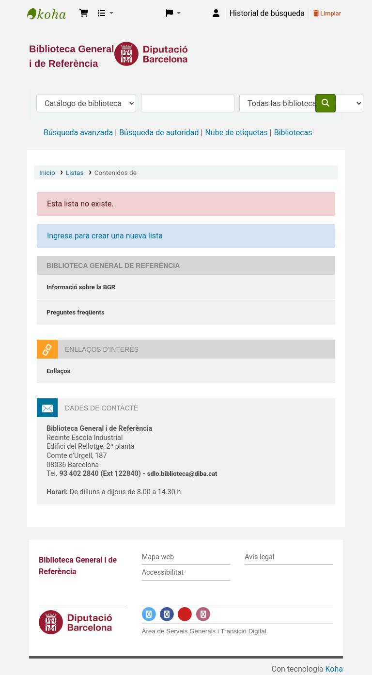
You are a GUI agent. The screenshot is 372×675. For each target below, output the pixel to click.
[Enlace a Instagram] (203, 614)
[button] (84, 13)
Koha (334, 669)
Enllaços (58, 371)
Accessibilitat (163, 572)
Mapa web (158, 557)
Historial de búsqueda (267, 13)
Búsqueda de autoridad (159, 132)
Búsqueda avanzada (78, 132)
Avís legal (259, 557)
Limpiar (327, 13)
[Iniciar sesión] (216, 13)
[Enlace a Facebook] (167, 614)
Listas (75, 172)
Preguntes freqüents (75, 312)
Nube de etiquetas (236, 132)
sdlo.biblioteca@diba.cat (182, 473)
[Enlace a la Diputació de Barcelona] (186, 54)
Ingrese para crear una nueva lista (105, 235)
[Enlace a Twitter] (149, 614)
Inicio (47, 172)
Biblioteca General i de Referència (51, 13)
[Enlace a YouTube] (185, 614)
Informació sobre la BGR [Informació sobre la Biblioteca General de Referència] (80, 287)
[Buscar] (325, 103)
